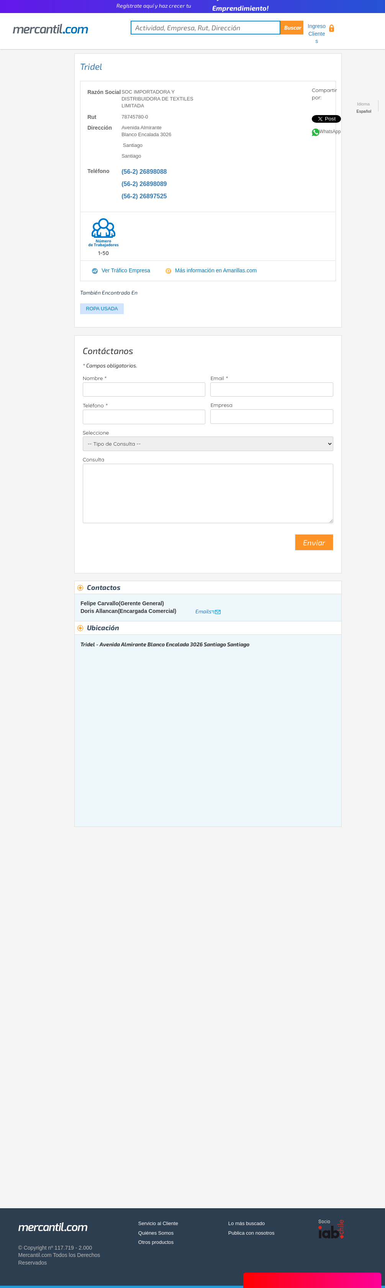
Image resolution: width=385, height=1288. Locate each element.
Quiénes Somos (156, 1233)
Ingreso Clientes (317, 33)
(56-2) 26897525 (144, 196)
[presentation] (141, 545)
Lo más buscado (246, 1223)
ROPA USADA (102, 308)
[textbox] (217, 28)
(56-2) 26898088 (144, 171)
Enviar (314, 542)
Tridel (91, 66)
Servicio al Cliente (158, 1223)
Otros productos (156, 1242)
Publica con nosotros (251, 1233)
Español (364, 111)
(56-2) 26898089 (144, 184)
